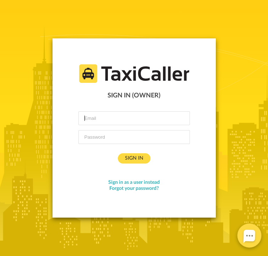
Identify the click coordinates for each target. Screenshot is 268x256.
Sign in (134, 158)
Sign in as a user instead (134, 182)
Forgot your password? (134, 188)
